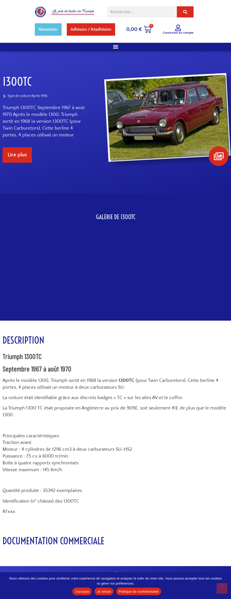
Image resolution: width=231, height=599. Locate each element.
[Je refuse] (222, 588)
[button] (115, 47)
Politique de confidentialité (139, 591)
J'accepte (82, 591)
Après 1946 (39, 96)
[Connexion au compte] (178, 28)
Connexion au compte (178, 32)
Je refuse (104, 591)
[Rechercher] (185, 11)
